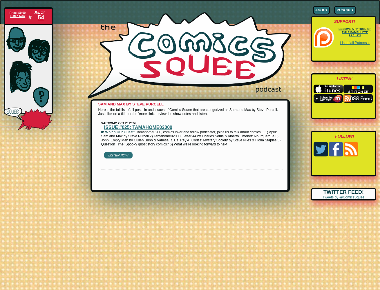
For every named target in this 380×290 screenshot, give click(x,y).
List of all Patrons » (355, 43)
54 (41, 17)
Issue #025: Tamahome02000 (138, 127)
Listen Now (17, 16)
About (321, 10)
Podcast (345, 10)
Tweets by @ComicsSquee (343, 197)
